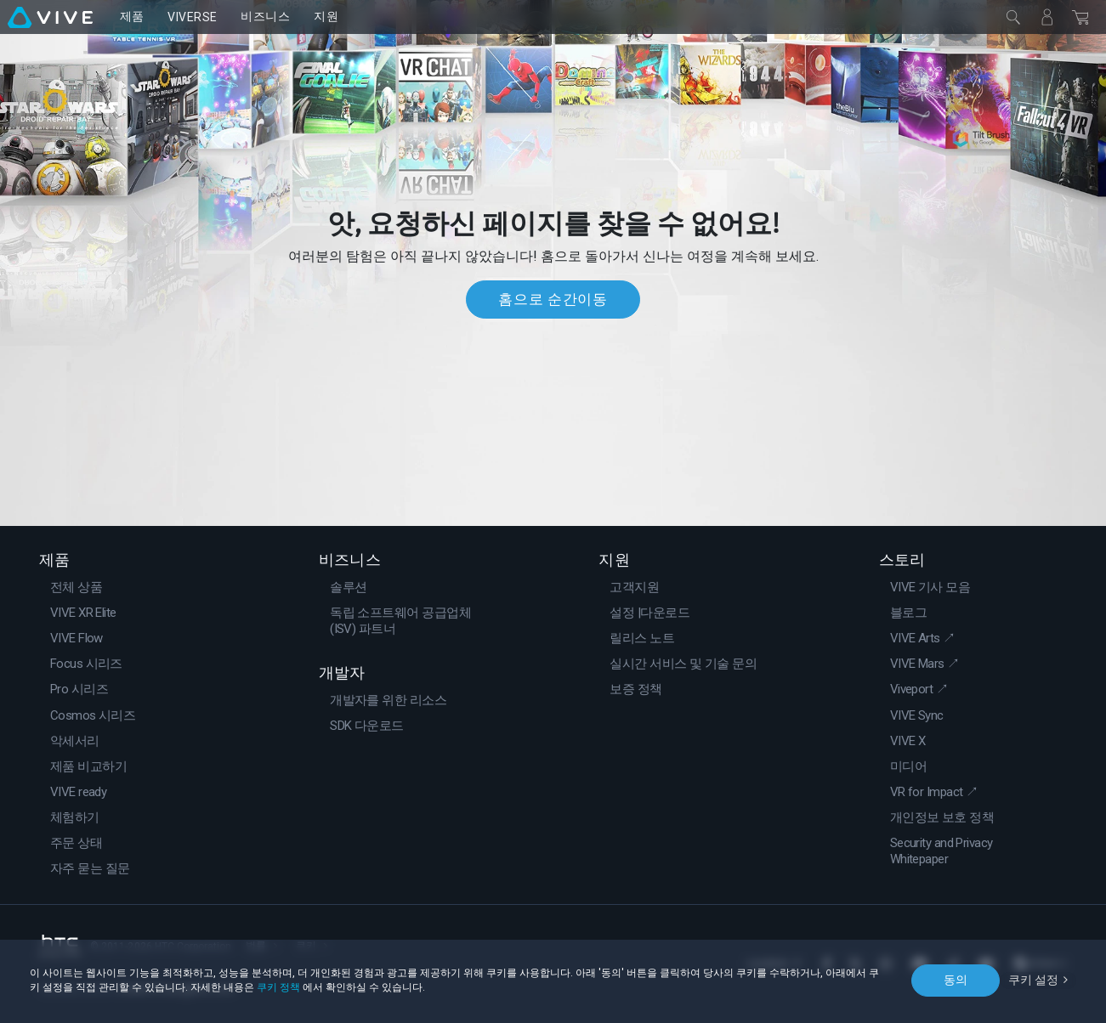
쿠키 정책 (278, 987)
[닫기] (1013, 17)
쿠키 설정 (1033, 979)
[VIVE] (50, 17)
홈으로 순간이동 (552, 299)
